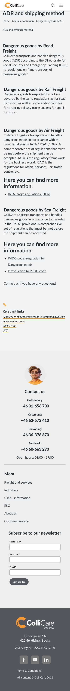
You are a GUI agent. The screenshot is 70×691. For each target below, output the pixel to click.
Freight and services (18, 482)
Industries (11, 490)
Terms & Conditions (29, 670)
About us (10, 513)
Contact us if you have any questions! (30, 283)
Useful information (23, 21)
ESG (7, 505)
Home (6, 21)
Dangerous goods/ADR (49, 21)
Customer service (16, 521)
